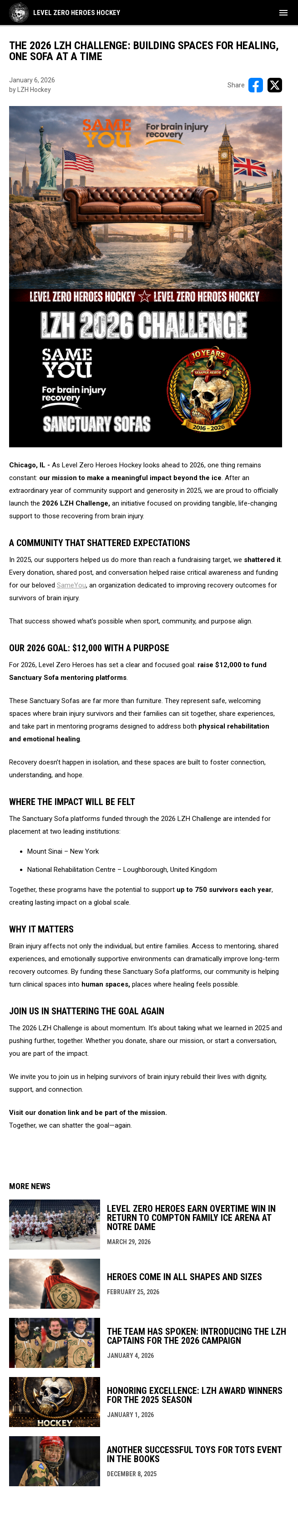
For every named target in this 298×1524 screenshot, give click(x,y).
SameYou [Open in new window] (71, 585)
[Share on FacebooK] (255, 85)
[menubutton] (283, 12)
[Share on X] (275, 85)
